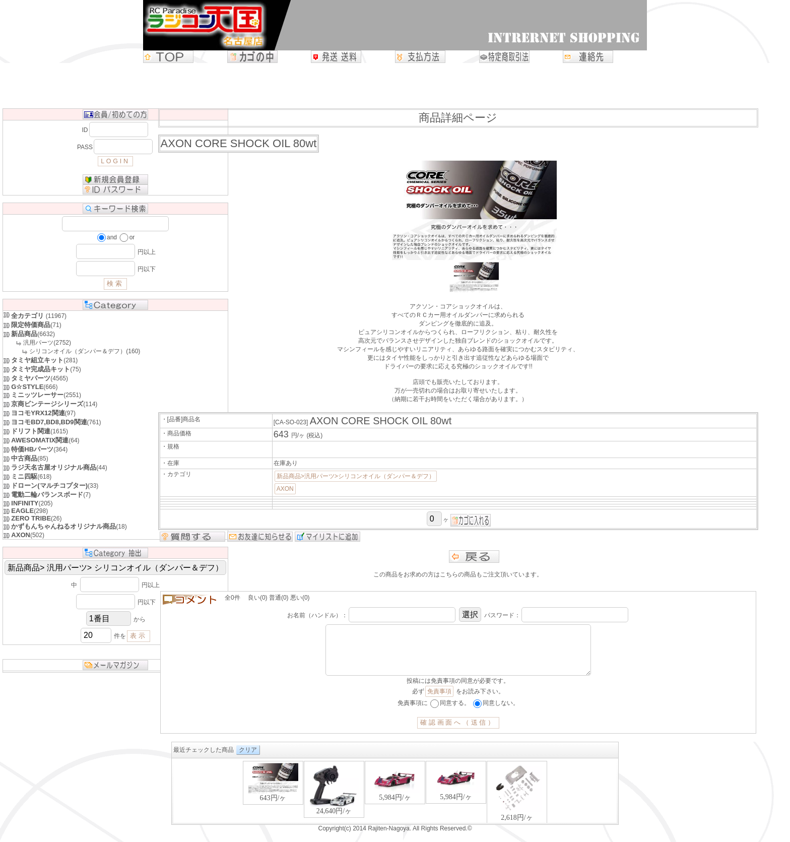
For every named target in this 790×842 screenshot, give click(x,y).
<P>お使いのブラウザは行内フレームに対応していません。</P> (395, 801)
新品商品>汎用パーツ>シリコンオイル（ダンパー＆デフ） (356, 476)
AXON (285, 488)
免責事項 (439, 701)
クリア (248, 759)
